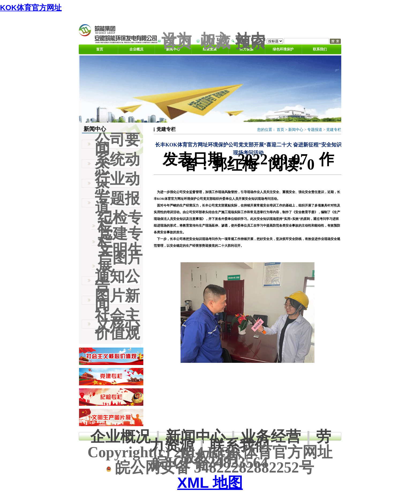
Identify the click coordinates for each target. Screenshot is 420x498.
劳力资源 (246, 49)
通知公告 (117, 280)
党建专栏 (333, 130)
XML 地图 (210, 482)
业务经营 (271, 436)
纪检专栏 (120, 221)
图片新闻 (117, 300)
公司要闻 (117, 144)
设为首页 (177, 41)
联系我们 (320, 49)
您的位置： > (272, 130)
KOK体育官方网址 (31, 7)
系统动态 (117, 163)
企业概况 (136, 49)
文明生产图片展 (120, 258)
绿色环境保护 (283, 49)
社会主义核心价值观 (117, 324)
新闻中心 (295, 130)
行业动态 (117, 183)
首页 (99, 49)
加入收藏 (215, 41)
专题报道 (314, 130)
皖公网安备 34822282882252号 (210, 467)
